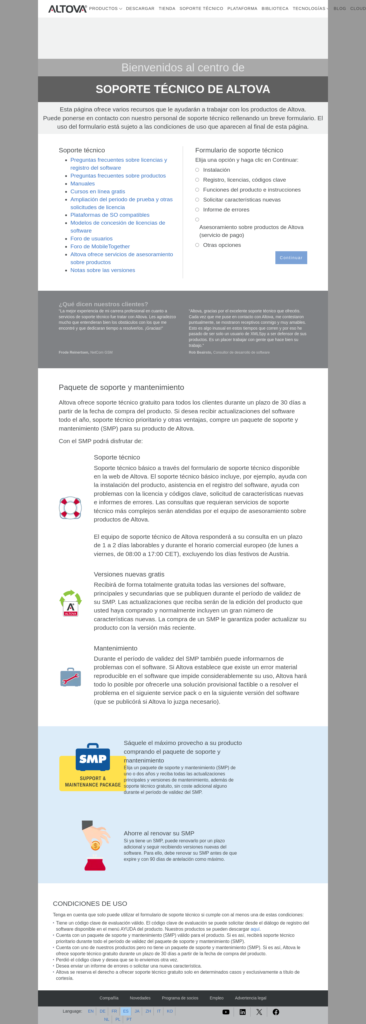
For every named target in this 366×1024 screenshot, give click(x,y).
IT (159, 1011)
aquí (255, 929)
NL (106, 1019)
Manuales (82, 183)
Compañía (109, 998)
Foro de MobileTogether (100, 246)
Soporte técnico (201, 8)
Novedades (140, 998)
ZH (148, 1011)
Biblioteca (275, 8)
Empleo (216, 998)
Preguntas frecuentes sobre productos (118, 176)
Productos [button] (103, 8)
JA (137, 1011)
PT (129, 1019)
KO (170, 1011)
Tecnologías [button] (309, 8)
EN (91, 1011)
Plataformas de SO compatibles (110, 215)
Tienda (167, 8)
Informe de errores (226, 209)
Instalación (216, 170)
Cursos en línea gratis (97, 191)
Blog (340, 8)
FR (114, 1011)
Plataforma (242, 8)
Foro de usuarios (91, 238)
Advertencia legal (250, 998)
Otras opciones (222, 245)
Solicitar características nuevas (242, 200)
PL (117, 1019)
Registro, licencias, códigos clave (244, 180)
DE (102, 1011)
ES (126, 1011)
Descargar (140, 8)
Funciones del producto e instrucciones (252, 190)
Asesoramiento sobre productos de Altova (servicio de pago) (251, 231)
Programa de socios (180, 998)
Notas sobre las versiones (102, 270)
